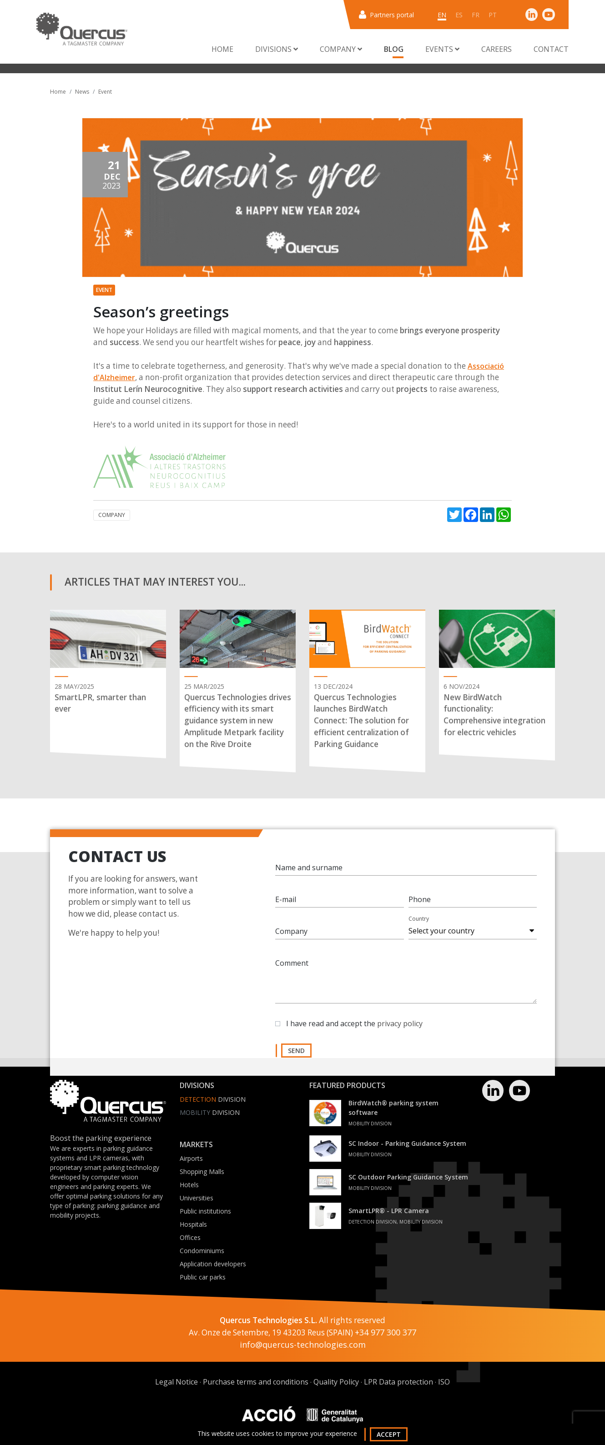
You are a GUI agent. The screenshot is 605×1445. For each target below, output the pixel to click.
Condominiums (202, 1250)
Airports (191, 1158)
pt (493, 14)
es (459, 14)
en (442, 14)
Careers (496, 49)
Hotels (189, 1184)
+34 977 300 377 (385, 1332)
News (82, 91)
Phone (419, 909)
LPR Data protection (398, 1382)
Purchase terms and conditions (255, 1382)
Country (418, 928)
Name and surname (309, 877)
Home (222, 49)
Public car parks (203, 1277)
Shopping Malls (202, 1171)
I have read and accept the (354, 1033)
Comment (291, 973)
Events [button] (442, 49)
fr (475, 14)
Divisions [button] (276, 49)
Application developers (213, 1263)
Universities (196, 1198)
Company (111, 515)
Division (213, 1099)
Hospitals (193, 1224)
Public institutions (205, 1211)
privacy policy (400, 1033)
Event (105, 91)
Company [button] (341, 49)
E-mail (285, 909)
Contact (551, 49)
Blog (393, 49)
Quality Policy (336, 1382)
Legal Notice (176, 1382)
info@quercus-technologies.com (303, 1344)
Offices (190, 1237)
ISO (444, 1382)
